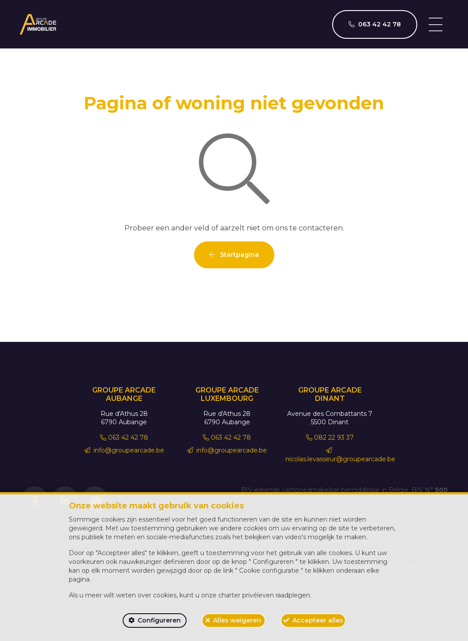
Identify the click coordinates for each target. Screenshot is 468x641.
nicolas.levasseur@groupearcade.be (340, 455)
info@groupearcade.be (124, 450)
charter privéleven (246, 595)
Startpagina (234, 255)
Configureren (159, 620)
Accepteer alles (317, 620)
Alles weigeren (237, 620)
